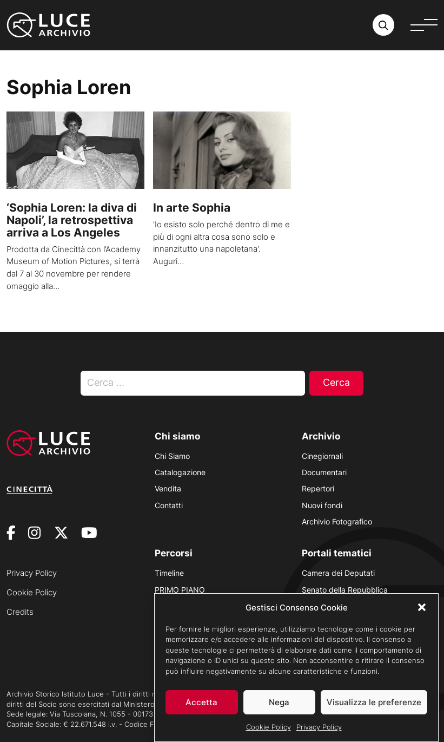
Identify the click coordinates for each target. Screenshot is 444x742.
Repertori (318, 488)
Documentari (324, 472)
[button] (421, 616)
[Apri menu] (424, 25)
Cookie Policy (268, 736)
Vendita (168, 488)
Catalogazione (180, 472)
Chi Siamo (172, 456)
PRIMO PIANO (180, 589)
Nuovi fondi (322, 505)
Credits (20, 612)
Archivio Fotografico (337, 521)
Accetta (201, 711)
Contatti (169, 505)
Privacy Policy (319, 736)
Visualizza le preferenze (374, 711)
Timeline (169, 572)
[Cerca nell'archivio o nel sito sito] (383, 25)
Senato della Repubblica (345, 589)
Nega (279, 711)
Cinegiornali (322, 456)
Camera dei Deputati (338, 572)
